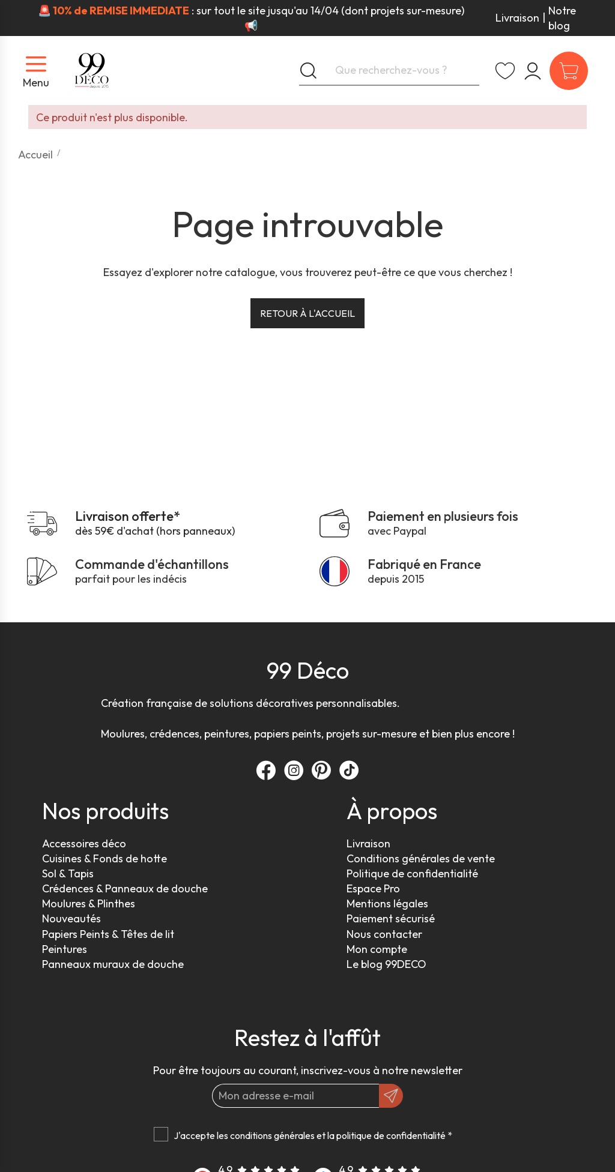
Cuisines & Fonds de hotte (104, 858)
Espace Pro (373, 888)
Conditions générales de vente (421, 858)
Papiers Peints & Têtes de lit (108, 934)
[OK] (391, 1096)
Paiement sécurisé (391, 918)
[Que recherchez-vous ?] (389, 71)
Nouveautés (71, 918)
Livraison (517, 18)
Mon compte (377, 949)
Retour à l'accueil (307, 313)
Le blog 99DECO (386, 964)
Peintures (64, 949)
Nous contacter (384, 934)
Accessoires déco (84, 843)
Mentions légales (387, 903)
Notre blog (562, 18)
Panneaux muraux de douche (113, 964)
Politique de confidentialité (412, 873)
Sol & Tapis (68, 873)
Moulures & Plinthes (88, 903)
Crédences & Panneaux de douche (125, 888)
